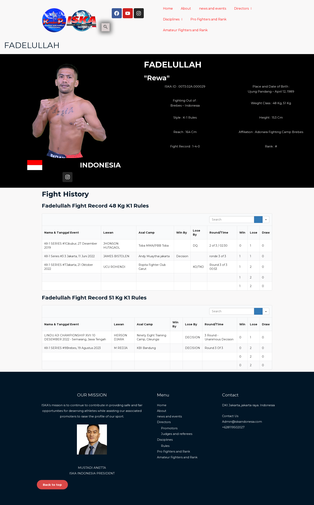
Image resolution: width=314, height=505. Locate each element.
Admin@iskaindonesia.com (242, 400)
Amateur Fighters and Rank (185, 30)
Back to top (52, 463)
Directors (243, 8)
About (186, 8)
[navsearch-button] (106, 27)
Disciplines (172, 19)
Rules (165, 424)
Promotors (169, 407)
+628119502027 (233, 406)
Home (168, 8)
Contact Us (230, 394)
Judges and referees (176, 412)
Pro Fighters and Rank (208, 19)
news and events (212, 8)
